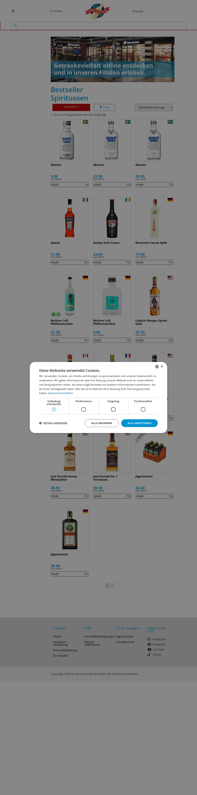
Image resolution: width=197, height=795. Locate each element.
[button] (53, 423)
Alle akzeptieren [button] (139, 423)
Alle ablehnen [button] (101, 423)
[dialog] (98, 397)
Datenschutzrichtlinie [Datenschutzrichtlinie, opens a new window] (60, 393)
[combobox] (157, 366)
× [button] (161, 366)
